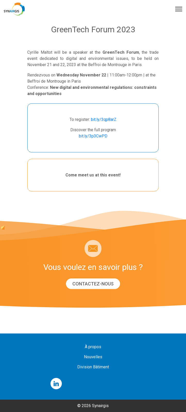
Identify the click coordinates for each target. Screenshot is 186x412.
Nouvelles (93, 356)
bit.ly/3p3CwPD (93, 136)
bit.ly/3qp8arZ (103, 119)
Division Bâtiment (93, 366)
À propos (93, 346)
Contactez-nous (93, 283)
